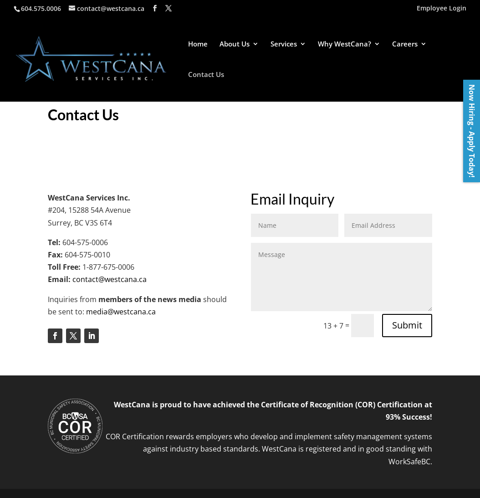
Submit (407, 325)
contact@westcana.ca (109, 279)
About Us (235, 44)
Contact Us (206, 75)
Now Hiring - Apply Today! (472, 131)
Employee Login (441, 8)
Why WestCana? (344, 44)
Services (284, 44)
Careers (405, 44)
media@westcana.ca (121, 312)
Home (198, 44)
